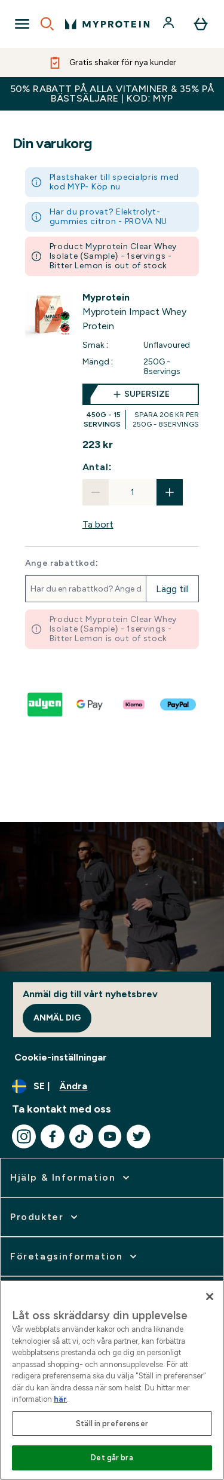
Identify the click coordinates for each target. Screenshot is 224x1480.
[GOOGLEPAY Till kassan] (90, 704)
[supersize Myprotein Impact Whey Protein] (141, 406)
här (60, 1399)
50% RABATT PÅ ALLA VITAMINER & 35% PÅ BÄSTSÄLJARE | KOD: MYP (112, 93)
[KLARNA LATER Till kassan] (134, 704)
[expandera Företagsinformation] (74, 1256)
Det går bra (112, 1457)
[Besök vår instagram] (24, 1136)
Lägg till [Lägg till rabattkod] (172, 589)
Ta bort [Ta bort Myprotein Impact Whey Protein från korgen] (97, 524)
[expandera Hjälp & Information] (71, 1177)
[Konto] (169, 24)
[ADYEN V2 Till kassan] (46, 704)
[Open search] (47, 24)
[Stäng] (210, 1296)
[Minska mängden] (95, 492)
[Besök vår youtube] (110, 1136)
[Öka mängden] (170, 492)
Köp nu (106, 187)
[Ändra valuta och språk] (112, 1086)
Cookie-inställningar (60, 1057)
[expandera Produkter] (45, 1217)
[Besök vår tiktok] (81, 1136)
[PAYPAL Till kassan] (178, 704)
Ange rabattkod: (62, 563)
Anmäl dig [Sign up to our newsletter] (57, 1018)
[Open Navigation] (22, 24)
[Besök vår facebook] (53, 1136)
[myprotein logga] (107, 24)
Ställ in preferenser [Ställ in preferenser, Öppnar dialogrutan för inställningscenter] (112, 1423)
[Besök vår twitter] (139, 1136)
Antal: (97, 467)
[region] (112, 1380)
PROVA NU (146, 221)
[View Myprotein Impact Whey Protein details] (141, 311)
